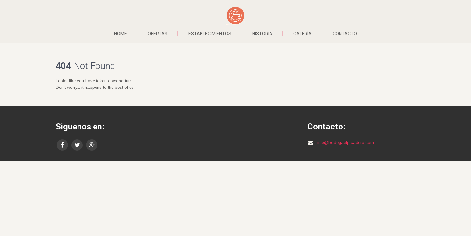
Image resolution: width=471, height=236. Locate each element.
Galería (302, 33)
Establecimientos (209, 33)
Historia (262, 33)
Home (120, 33)
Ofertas (157, 33)
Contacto (345, 33)
